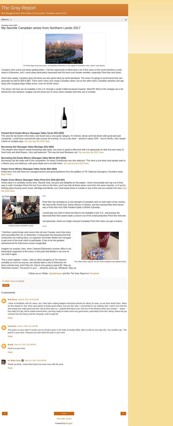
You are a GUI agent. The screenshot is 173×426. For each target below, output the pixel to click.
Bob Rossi (12, 299)
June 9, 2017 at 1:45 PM (27, 326)
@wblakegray (55, 273)
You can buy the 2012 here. (37, 141)
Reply (10, 318)
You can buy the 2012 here (76, 163)
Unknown (12, 326)
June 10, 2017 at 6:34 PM (35, 360)
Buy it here (6, 174)
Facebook (94, 273)
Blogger (69, 423)
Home (64, 414)
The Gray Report (18, 7)
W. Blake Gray (14, 360)
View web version (64, 419)
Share (6, 285)
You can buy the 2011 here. (91, 152)
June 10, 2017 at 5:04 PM (25, 345)
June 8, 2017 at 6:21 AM (28, 299)
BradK (10, 345)
